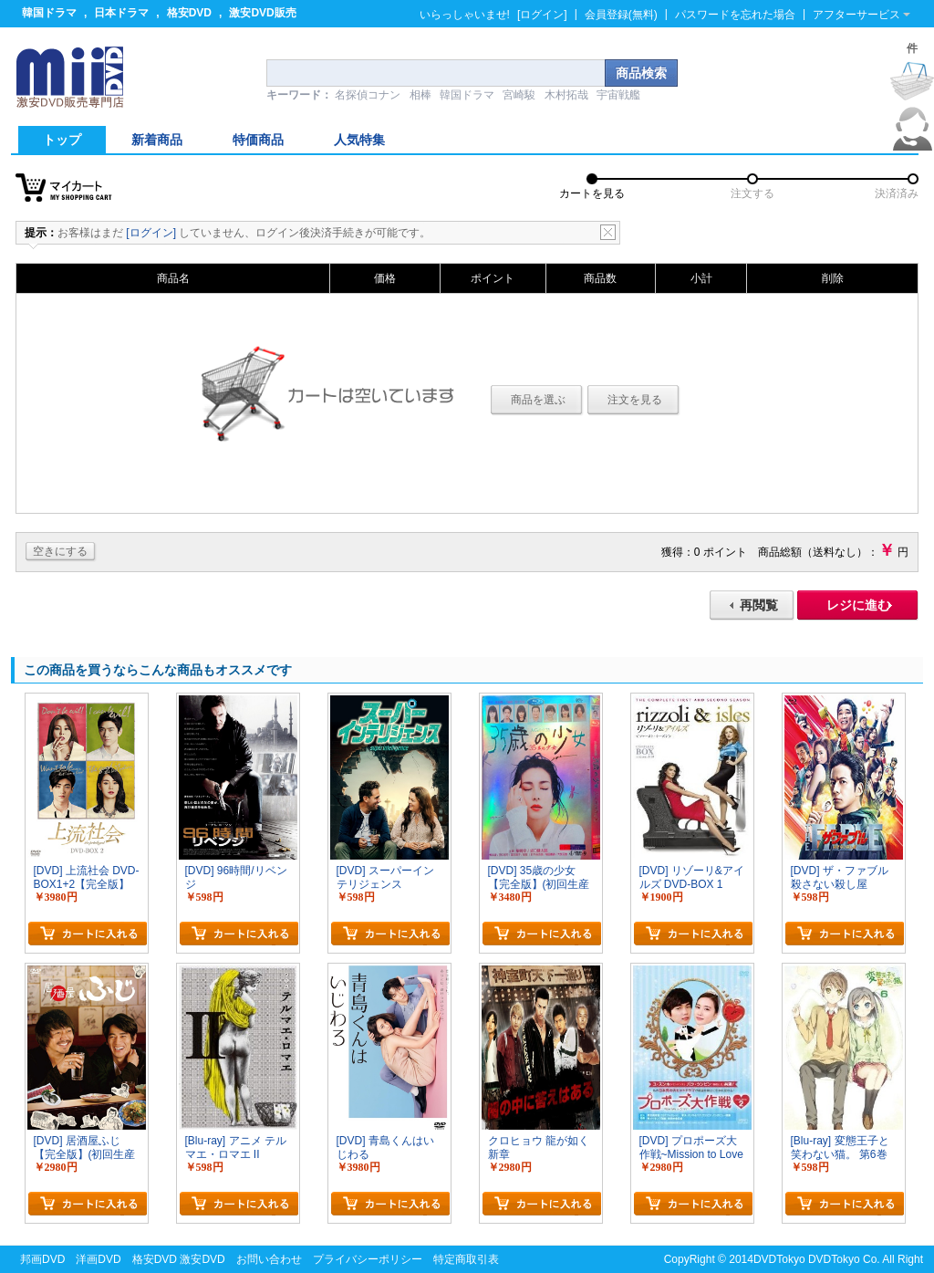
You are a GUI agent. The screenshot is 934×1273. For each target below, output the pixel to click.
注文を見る (634, 399)
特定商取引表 (466, 1259)
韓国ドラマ (49, 12)
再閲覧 (759, 605)
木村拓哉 (566, 95)
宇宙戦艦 (618, 95)
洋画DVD (98, 1259)
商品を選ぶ (538, 399)
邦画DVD (42, 1259)
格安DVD (189, 12)
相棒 (420, 95)
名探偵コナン (367, 95)
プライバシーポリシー (367, 1259)
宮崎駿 (519, 95)
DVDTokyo (779, 1259)
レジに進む (858, 605)
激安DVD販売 (262, 12)
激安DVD (202, 1259)
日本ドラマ (121, 12)
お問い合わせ (269, 1259)
